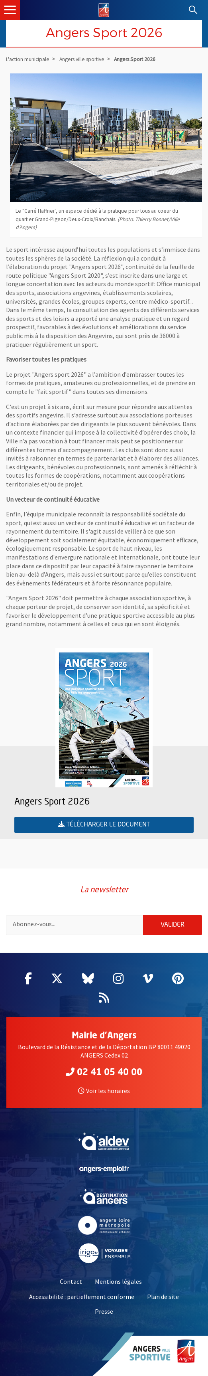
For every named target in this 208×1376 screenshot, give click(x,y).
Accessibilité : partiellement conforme (81, 1297)
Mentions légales (118, 1281)
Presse (104, 1311)
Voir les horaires (104, 1091)
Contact (71, 1281)
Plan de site (163, 1297)
